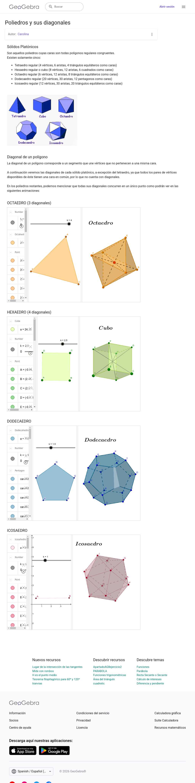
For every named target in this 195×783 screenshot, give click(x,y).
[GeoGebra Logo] (24, 7)
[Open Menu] (183, 7)
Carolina (23, 34)
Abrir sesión (167, 6)
